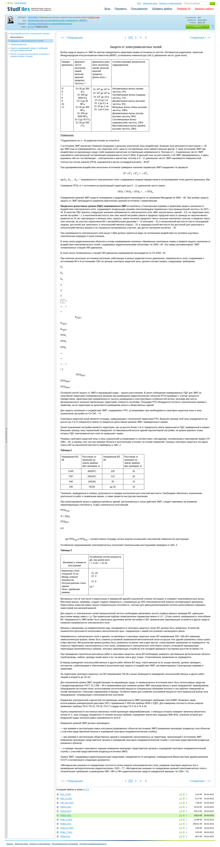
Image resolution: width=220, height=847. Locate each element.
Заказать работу (204, 8)
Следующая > (198, 37)
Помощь (9, 844)
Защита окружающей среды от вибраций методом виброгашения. (29, 49)
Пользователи (139, 8)
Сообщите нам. (94, 17)
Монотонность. (17, 37)
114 (180, 803)
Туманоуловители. (18, 44)
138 (180, 820)
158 (180, 811)
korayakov (33, 17)
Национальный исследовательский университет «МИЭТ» (57, 20)
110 (180, 798)
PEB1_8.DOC (66, 820)
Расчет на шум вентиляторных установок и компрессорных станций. (30, 55)
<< (62, 37)
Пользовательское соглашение (65, 844)
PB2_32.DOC (66, 798)
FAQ (139, 3)
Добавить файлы (162, 8)
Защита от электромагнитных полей (26, 41)
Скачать (197, 26)
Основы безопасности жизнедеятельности (50, 23)
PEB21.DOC (65, 824)
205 (180, 815)
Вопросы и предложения (170, 3)
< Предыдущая (74, 37)
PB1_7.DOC (65, 794)
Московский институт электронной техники (29, 33)
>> (209, 37)
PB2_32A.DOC (67, 803)
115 (180, 828)
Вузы (107, 8)
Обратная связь (150, 3)
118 (180, 832)
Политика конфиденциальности (92, 844)
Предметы (121, 8)
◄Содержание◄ (6, 81)
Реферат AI (183, 8)
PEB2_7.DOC (66, 832)
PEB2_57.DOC (67, 828)
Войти (10, 3)
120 (180, 794)
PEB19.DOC (65, 815)
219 (180, 836)
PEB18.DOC (65, 811)
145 (180, 807)
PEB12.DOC (65, 807)
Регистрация (20, 3)
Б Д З (31, 27)
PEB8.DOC (65, 836)
